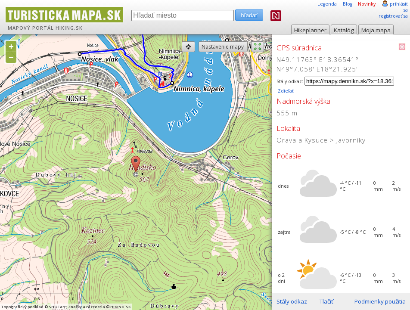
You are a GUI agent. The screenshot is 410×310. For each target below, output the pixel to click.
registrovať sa (393, 16)
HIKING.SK (69, 28)
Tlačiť (326, 301)
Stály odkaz (291, 301)
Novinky (367, 4)
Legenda (327, 4)
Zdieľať (285, 91)
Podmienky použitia (380, 301)
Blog (347, 4)
